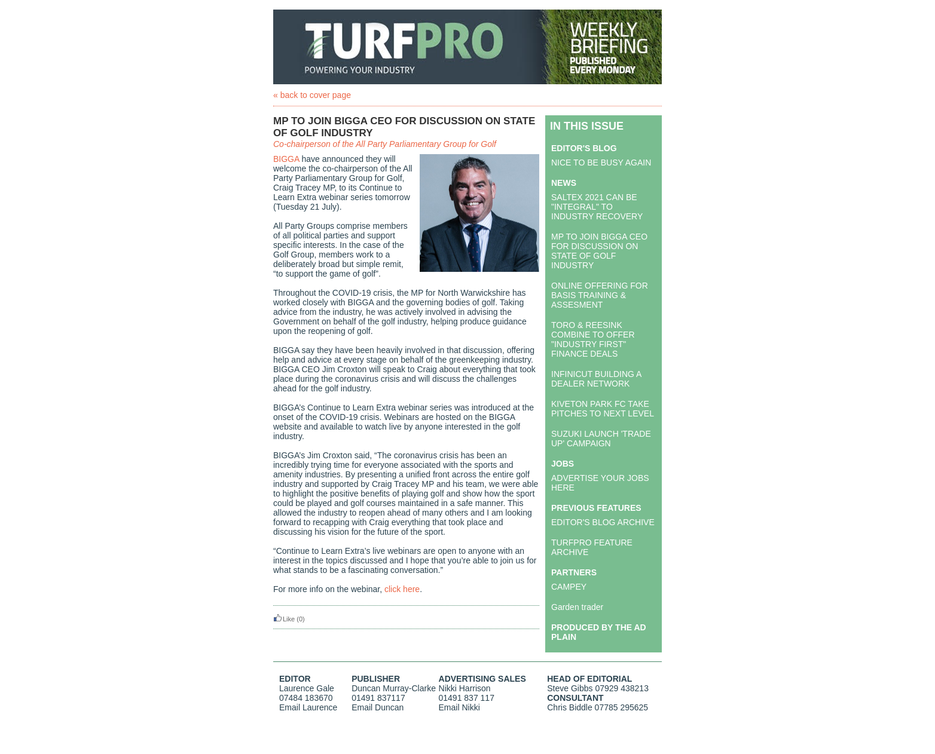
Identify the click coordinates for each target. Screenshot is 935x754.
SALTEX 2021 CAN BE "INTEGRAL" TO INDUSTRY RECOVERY (597, 206)
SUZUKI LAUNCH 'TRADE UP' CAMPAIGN (601, 438)
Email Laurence (308, 707)
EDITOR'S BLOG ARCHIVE (603, 522)
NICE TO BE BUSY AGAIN (601, 162)
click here (402, 589)
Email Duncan (378, 707)
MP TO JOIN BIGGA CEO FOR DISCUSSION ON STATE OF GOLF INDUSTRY (599, 251)
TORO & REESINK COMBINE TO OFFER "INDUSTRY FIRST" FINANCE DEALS (593, 339)
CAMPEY (568, 586)
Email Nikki (459, 707)
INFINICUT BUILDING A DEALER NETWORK (596, 378)
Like (284, 619)
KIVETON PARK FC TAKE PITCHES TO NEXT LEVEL (602, 408)
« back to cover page (312, 95)
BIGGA (286, 159)
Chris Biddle (569, 707)
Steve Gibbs (569, 688)
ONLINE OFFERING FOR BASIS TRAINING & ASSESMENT (599, 295)
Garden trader (577, 607)
